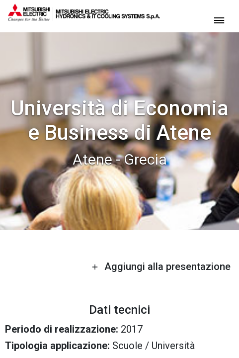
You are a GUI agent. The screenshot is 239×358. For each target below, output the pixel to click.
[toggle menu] (219, 19)
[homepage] (84, 17)
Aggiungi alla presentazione (161, 266)
